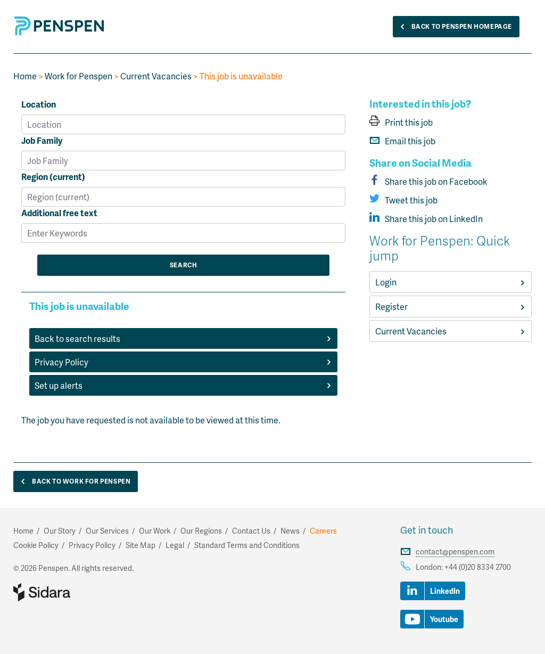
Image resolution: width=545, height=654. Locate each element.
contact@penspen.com (455, 551)
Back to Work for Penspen (73, 482)
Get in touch (426, 529)
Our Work (154, 531)
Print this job (401, 122)
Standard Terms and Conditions (247, 545)
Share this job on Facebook (428, 181)
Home (25, 76)
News (290, 531)
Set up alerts (183, 385)
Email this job (402, 141)
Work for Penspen (78, 76)
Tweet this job (403, 200)
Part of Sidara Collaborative (76, 592)
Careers (323, 531)
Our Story (60, 531)
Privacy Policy (183, 362)
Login (450, 282)
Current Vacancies (156, 76)
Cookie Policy (36, 545)
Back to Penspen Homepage (453, 27)
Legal (175, 545)
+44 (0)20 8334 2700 (477, 567)
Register (450, 306)
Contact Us (251, 531)
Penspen (59, 26)
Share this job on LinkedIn (426, 218)
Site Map (140, 545)
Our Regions (201, 531)
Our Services (107, 531)
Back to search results (183, 338)
